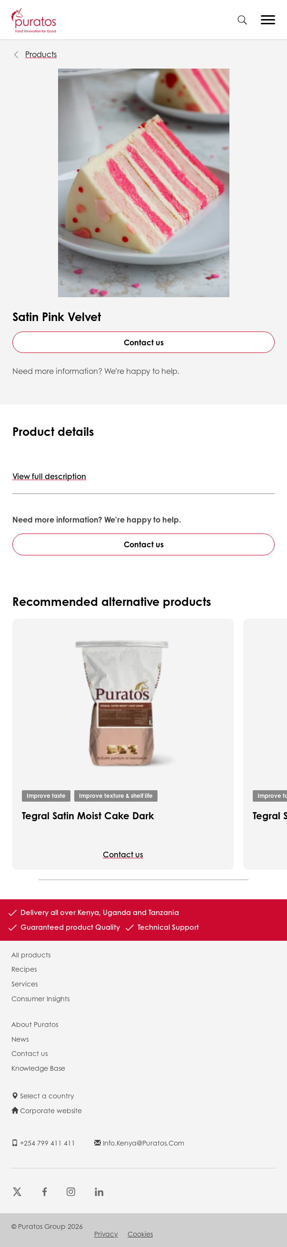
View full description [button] (49, 476)
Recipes (24, 969)
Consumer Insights (40, 998)
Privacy (106, 1233)
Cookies (140, 1233)
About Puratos (34, 1024)
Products (41, 54)
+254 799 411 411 (43, 1142)
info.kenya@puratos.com (139, 1142)
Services (24, 983)
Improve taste (46, 796)
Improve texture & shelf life (116, 796)
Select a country (42, 1095)
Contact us (144, 342)
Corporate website (46, 1110)
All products (30, 954)
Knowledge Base (38, 1068)
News (20, 1039)
